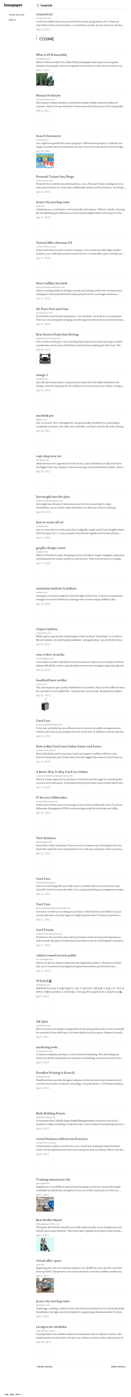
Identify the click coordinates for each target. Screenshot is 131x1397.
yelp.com (40, 208)
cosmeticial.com (43, 18)
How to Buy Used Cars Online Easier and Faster (68, 755)
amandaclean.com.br (45, 1347)
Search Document (48, 137)
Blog (12, 1394)
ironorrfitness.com (44, 182)
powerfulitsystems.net (47, 811)
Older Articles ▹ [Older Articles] (118, 1383)
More (18, 1394)
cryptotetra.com (43, 640)
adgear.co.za (41, 424)
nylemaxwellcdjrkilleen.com (49, 733)
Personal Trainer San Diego (55, 178)
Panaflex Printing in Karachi (55, 1086)
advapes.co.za (42, 465)
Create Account (14, 15)
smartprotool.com (44, 1064)
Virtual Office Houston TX (54, 245)
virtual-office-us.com (46, 249)
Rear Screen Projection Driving (57, 338)
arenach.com (42, 558)
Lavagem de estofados (51, 1343)
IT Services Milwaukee (51, 807)
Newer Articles (44, 1383)
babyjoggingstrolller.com (47, 1239)
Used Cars (43, 729)
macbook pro (45, 420)
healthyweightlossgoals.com (49, 506)
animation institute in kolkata (56, 595)
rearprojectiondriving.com (48, 342)
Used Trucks (44, 941)
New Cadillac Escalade (52, 286)
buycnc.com (41, 692)
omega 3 (42, 379)
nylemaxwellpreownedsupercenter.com (54, 785)
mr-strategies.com (44, 971)
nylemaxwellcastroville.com (49, 945)
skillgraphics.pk (43, 1090)
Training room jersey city (53, 1194)
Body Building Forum (50, 1127)
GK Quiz (42, 1034)
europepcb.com (43, 59)
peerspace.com (43, 1198)
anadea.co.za (42, 383)
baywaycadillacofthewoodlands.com (53, 919)
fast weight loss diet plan (53, 502)
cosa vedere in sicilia (50, 662)
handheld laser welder (51, 688)
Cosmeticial (44, 14)
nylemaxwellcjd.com (45, 893)
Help (7, 1394)
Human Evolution (48, 96)
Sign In (10, 20)
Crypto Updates (47, 636)
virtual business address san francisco (62, 1153)
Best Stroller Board (49, 1235)
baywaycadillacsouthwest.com (50, 290)
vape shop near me (49, 461)
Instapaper (13, 5)
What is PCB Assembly (51, 55)
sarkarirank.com (43, 1038)
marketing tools (47, 1060)
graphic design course (51, 554)
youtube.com (42, 532)
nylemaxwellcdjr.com (46, 759)
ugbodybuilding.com (45, 1131)
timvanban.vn (42, 141)
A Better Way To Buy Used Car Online (62, 781)
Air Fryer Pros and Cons (52, 312)
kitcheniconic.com (44, 316)
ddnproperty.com (44, 852)
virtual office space (49, 1276)
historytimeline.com (45, 100)
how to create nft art (50, 528)
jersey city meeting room (53, 204)
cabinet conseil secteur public (56, 967)
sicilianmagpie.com (45, 666)
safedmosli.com (43, 997)
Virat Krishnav (46, 848)
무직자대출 (44, 993)
